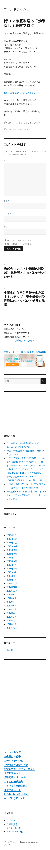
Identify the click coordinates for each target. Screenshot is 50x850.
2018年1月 (12, 579)
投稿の (12, 824)
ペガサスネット (12, 773)
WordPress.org (15, 831)
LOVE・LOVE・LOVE (16, 794)
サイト (6, 227)
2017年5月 (12, 609)
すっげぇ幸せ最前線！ (16, 785)
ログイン (11, 820)
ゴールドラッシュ (16, 9)
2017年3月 (12, 616)
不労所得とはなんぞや (16, 764)
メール (7, 214)
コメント (7, 161)
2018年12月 (12, 539)
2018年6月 (12, 561)
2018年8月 (12, 553)
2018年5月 (12, 565)
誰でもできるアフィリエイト (19, 768)
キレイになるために (14, 798)
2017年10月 (12, 591)
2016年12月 (12, 628)
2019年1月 (11, 535)
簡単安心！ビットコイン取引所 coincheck (25, 351)
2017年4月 (12, 613)
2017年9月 (12, 594)
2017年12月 (12, 583)
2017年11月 (12, 587)
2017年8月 (12, 598)
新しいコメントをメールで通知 (19, 240)
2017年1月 (11, 624)
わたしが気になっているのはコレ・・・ (23, 92)
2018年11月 (12, 542)
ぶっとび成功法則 (13, 781)
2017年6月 (12, 605)
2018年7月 (12, 557)
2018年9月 (12, 550)
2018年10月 (12, 546)
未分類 (10, 649)
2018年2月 (12, 576)
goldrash (12, 129)
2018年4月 (12, 568)
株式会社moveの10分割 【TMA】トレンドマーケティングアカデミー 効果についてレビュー (26, 495)
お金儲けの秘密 (12, 756)
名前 (6, 201)
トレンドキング (12, 752)
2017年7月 (12, 602)
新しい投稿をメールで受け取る (19, 244)
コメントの (14, 827)
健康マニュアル (12, 789)
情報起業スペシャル (14, 777)
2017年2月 (12, 620)
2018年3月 (12, 572)
